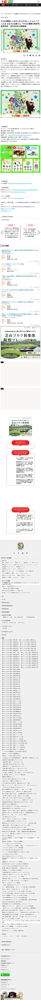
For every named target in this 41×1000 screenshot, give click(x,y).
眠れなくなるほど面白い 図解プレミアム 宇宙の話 (13, 745)
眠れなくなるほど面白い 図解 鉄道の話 (29, 661)
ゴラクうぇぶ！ (4, 984)
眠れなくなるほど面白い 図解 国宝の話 (10, 656)
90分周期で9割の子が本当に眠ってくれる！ (27, 793)
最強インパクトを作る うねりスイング (29, 845)
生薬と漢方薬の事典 (6, 916)
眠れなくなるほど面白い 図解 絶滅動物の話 (11, 709)
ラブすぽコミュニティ (7, 631)
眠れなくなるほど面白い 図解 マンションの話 (12, 734)
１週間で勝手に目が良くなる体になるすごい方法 (13, 764)
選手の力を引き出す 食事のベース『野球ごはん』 (13, 590)
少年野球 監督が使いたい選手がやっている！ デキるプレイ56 (15, 872)
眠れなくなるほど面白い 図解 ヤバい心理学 (11, 703)
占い (3, 596)
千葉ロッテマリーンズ (30, 5)
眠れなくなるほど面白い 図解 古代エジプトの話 (12, 736)
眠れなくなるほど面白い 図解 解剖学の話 (11, 675)
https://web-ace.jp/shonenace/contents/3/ (20, 183)
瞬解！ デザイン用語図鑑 (7, 926)
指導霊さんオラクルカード (8, 906)
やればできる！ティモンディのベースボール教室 (13, 876)
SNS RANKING (24, 936)
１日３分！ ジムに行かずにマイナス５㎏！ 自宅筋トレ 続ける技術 (16, 891)
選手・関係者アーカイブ (8, 950)
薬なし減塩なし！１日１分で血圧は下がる (24, 772)
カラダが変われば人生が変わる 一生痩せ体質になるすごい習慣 (16, 783)
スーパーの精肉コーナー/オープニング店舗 (13, 264)
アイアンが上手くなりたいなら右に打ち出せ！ (12, 843)
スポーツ (9, 5)
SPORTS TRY (5, 622)
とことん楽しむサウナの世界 (21, 926)
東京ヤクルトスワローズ (19, 564)
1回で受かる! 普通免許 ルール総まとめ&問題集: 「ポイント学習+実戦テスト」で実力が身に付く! (21, 838)
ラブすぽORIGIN (6, 620)
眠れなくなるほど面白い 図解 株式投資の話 (11, 707)
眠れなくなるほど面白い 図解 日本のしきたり (12, 730)
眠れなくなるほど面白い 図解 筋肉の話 (29, 654)
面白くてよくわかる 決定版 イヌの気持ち (11, 918)
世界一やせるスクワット (32, 785)
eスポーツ (29, 575)
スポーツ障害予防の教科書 (8, 887)
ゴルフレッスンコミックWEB (7, 989)
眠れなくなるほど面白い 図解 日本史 (28, 650)
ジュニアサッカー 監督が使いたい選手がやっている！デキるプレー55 (17, 833)
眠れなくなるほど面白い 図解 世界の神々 (11, 684)
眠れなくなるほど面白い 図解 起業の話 (10, 654)
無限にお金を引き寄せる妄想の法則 (10, 910)
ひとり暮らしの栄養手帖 (7, 772)
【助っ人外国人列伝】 (19, 617)
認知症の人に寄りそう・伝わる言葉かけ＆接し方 (13, 812)
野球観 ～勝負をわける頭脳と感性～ (10, 868)
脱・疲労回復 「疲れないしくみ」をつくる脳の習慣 (13, 774)
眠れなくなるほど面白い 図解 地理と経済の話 (12, 724)
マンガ (3, 599)
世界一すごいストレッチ (20, 785)
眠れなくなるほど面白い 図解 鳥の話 (28, 644)
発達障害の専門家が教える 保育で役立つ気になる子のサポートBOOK (17, 802)
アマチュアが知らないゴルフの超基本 (10, 845)
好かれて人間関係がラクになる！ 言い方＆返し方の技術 (14, 895)
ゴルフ (16, 573)
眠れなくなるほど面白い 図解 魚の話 (10, 642)
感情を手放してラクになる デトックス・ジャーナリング (14, 823)
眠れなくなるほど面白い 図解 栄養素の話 (11, 673)
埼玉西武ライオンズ (20, 566)
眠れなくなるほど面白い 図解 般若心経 (29, 663)
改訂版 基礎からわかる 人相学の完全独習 (11, 904)
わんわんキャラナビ (26, 904)
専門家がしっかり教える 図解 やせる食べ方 (11, 755)
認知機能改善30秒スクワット (31, 812)
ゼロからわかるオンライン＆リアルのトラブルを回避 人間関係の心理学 (18, 829)
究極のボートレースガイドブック (27, 910)
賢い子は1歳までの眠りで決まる (9, 793)
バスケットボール (24, 573)
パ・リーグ (4, 938)
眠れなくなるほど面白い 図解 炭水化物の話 (11, 713)
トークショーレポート (6, 972)
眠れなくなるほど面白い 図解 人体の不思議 (11, 718)
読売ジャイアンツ (19, 5)
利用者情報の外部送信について (8, 963)
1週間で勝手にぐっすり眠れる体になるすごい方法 (13, 766)
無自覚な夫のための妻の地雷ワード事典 (11, 831)
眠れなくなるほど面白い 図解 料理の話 (10, 667)
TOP (2, 13)
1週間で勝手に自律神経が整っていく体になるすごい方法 (14, 770)
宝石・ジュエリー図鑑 (27, 789)
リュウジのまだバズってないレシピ (10, 928)
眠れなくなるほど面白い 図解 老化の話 (29, 667)
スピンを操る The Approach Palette (10, 854)
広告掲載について (5, 965)
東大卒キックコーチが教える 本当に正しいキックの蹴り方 (15, 880)
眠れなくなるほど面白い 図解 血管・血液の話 (12, 726)
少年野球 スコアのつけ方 (25, 868)
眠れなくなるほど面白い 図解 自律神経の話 (11, 728)
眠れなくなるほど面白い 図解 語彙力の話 (11, 680)
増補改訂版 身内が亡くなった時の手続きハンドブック (14, 808)
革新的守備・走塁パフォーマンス (9, 878)
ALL (3, 4)
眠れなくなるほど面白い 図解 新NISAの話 (11, 715)
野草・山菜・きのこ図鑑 (18, 916)
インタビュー (5, 936)
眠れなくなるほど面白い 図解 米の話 (27, 640)
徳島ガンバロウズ (21, 575)
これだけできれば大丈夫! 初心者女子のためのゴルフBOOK (15, 866)
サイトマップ (4, 967)
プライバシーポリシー (6, 958)
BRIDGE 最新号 (6, 612)
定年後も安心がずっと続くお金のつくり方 (29, 912)
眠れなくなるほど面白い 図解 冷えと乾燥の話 (12, 732)
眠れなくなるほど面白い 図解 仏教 (9, 640)
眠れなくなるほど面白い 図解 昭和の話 (29, 656)
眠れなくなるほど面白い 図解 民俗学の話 (11, 688)
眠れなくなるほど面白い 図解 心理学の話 (11, 682)
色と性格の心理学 (32, 823)
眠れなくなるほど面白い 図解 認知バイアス (11, 690)
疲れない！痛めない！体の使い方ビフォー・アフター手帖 (15, 889)
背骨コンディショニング (7, 785)
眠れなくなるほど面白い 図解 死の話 (28, 642)
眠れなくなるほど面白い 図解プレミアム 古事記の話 (13, 747)
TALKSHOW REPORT (7, 605)
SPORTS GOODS (21, 622)
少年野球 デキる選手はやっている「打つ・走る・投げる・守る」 (16, 874)
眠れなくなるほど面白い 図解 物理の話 (10, 665)
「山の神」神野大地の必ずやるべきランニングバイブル (14, 885)
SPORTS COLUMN (6, 615)
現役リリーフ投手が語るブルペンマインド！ (12, 586)
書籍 (3, 638)
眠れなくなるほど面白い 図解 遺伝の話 (29, 652)
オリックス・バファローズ (32, 564)
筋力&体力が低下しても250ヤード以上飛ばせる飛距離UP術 (15, 864)
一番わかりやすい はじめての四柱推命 (24, 906)
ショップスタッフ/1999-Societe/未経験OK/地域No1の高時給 (17, 290)
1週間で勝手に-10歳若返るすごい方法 (30, 758)
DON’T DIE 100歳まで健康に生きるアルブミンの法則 (13, 779)
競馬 (13, 573)
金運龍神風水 (33, 908)
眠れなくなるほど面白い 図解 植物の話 (10, 659)
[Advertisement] (20, 374)
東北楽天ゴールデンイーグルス (9, 569)
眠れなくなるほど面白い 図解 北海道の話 (11, 699)
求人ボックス (36, 261)
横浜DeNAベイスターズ (7, 564)
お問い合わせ (4, 969)
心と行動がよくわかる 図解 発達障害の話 (11, 758)
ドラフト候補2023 (20, 571)
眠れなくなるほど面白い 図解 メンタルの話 (11, 701)
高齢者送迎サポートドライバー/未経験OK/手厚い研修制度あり (18, 302)
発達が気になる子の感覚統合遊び (9, 804)
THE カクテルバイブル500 (31, 916)
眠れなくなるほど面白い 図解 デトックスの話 (12, 722)
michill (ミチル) (6, 945)
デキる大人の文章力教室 (7, 893)
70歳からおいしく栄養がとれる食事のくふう (12, 781)
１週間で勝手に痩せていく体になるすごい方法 (12, 762)
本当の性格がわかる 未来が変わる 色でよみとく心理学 (14, 827)
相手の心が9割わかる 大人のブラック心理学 (20, 825)
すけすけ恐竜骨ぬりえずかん (8, 791)
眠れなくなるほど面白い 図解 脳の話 (10, 646)
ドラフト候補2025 (6, 573)
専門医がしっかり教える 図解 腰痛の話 (10, 753)
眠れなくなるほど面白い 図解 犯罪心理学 (11, 692)
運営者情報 (3, 961)
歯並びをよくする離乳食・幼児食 (24, 791)
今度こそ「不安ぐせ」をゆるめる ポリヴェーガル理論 (14, 819)
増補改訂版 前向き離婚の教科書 (28, 831)
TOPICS (4, 934)
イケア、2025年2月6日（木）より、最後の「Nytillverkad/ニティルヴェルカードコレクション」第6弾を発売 (29, 232)
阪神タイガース (18, 562)
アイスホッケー (16, 577)
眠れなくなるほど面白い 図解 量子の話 (29, 665)
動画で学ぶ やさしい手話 (7, 814)
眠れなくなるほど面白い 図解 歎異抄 (10, 650)
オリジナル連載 (6, 581)
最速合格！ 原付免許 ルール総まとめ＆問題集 (12, 841)
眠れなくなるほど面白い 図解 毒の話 (10, 644)
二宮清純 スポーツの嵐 (7, 617)
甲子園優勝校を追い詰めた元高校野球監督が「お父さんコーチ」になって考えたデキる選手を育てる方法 (21, 583)
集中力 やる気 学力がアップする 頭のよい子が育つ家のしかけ (15, 806)
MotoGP (23, 577)
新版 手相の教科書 (33, 899)
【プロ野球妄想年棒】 (30, 617)
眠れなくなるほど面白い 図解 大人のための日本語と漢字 (14, 743)
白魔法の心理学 (5, 825)
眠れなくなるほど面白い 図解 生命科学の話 (11, 705)
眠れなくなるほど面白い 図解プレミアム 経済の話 (13, 749)
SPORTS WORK (12, 622)
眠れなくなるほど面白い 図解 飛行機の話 (11, 696)
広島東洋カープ (26, 562)
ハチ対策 (17, 936)
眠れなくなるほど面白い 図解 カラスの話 (11, 677)
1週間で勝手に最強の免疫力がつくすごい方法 (12, 760)
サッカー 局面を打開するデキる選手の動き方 (28, 878)
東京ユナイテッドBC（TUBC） (9, 575)
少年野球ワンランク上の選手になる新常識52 (12, 870)
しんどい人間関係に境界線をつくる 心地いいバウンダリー (15, 821)
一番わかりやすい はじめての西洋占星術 (11, 908)
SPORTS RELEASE (8, 13)
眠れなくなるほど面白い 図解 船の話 (28, 646)
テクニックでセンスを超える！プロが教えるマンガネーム (15, 924)
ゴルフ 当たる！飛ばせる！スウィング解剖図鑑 (12, 847)
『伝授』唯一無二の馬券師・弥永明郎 (10, 588)
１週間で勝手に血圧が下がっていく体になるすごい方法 (14, 768)
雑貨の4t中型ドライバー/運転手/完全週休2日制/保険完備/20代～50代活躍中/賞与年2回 (20, 251)
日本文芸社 (4, 628)
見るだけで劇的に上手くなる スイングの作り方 (12, 856)
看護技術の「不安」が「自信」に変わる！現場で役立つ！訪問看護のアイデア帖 (20, 810)
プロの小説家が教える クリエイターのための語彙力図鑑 (14, 899)
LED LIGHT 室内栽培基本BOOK (27, 914)
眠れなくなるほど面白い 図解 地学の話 (10, 661)
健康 (37, 5)
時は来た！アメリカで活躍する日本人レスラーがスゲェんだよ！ (16, 592)
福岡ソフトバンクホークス (8, 571)
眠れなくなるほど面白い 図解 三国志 (28, 648)
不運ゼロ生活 (25, 908)
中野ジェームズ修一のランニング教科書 (11, 883)
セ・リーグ (31, 936)
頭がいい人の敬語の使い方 (8, 835)
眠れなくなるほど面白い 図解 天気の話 (10, 663)
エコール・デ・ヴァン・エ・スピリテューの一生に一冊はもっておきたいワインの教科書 (21, 921)
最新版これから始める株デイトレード (10, 912)
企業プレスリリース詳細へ (8, 209)
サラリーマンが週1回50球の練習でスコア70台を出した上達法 (15, 852)
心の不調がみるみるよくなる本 (9, 816)
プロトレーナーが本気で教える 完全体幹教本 (26, 887)
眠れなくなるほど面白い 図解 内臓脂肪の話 (11, 711)
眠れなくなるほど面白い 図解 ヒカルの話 (11, 694)
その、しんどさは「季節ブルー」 (22, 814)
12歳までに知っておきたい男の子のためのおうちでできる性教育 (16, 798)
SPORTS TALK (5, 602)
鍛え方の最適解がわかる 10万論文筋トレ (11, 789)
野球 (13, 5)
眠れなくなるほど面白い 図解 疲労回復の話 (11, 720)
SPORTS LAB (5, 609)
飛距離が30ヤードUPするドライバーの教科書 (12, 861)
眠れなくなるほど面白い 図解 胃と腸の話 (11, 671)
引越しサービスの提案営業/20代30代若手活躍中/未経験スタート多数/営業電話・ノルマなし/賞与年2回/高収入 (20, 315)
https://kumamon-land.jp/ (17, 192)
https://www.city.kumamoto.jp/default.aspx (25, 190)
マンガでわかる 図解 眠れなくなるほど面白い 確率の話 (14, 751)
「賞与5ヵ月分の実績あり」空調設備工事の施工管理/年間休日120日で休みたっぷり (19, 277)
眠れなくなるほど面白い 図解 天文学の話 (11, 686)
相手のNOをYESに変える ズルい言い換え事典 (25, 893)
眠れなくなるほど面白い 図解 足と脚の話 (11, 669)
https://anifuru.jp (19, 198)
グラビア (12, 936)
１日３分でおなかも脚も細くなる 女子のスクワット (13, 787)
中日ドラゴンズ (35, 562)
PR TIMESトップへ (6, 211)
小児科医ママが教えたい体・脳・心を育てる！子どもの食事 (15, 795)
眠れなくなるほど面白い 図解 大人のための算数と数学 (14, 741)
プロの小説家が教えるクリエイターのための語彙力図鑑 (14, 897)
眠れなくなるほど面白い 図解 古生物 (10, 648)
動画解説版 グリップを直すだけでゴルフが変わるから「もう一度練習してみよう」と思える (20, 858)
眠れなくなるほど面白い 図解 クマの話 (10, 652)
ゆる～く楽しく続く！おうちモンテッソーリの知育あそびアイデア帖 (17, 800)
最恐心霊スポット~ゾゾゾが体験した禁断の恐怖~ (13, 930)
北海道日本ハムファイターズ (8, 566)
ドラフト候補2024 (29, 571)
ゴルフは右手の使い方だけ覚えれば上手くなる (12, 849)
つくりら (3, 986)
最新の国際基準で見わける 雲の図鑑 (10, 914)
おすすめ (4, 635)
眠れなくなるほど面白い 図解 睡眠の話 (29, 659)
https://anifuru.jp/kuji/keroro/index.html (19, 135)
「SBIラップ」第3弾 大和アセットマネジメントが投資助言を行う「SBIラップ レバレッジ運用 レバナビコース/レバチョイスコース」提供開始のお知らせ (11, 232)
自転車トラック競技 (6, 577)
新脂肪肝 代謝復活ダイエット (8, 776)
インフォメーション (7, 626)
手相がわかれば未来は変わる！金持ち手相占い (12, 901)
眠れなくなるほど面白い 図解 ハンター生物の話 (12, 739)
